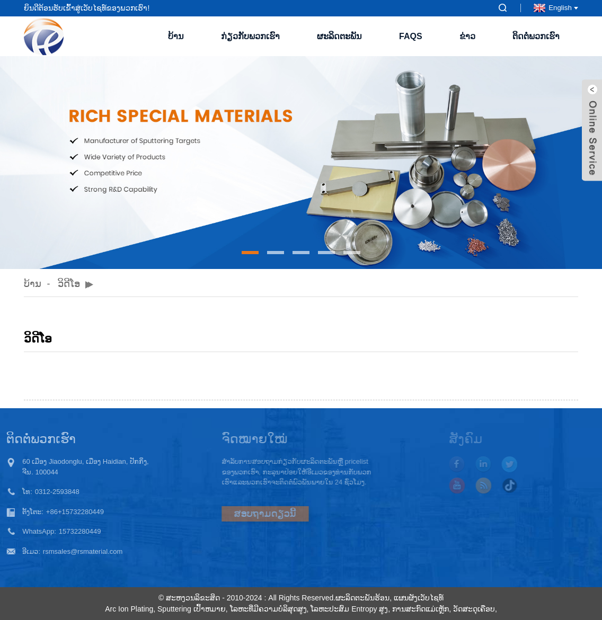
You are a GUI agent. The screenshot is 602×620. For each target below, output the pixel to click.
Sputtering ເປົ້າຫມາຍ (191, 609)
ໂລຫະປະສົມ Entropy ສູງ (349, 609)
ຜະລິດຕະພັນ (339, 36)
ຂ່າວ (467, 36)
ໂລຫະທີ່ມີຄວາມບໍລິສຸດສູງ (268, 609)
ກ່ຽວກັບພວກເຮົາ (250, 36)
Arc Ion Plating (129, 609)
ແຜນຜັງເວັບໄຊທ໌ (419, 598)
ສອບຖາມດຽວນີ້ (244, 513)
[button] (250, 252)
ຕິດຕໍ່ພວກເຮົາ (536, 36)
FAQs (410, 36)
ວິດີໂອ (69, 283)
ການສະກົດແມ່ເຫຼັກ (420, 609)
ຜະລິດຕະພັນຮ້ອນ (362, 598)
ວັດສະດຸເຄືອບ (474, 609)
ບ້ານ (176, 36)
